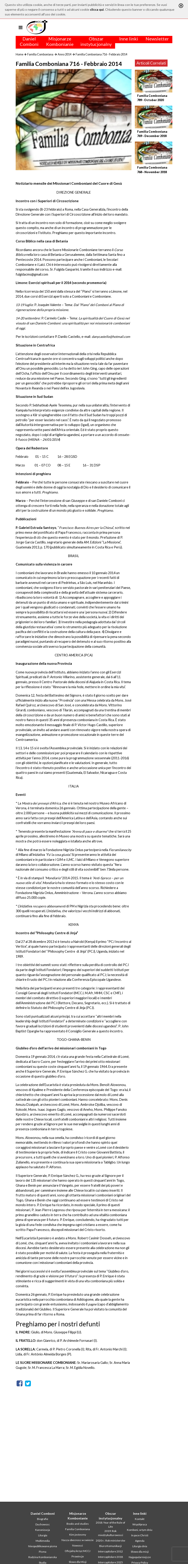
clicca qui (97, 9)
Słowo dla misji (140, 1551)
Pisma (42, 1551)
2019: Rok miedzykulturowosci (110, 1533)
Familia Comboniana (40, 54)
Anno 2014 (64, 54)
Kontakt (139, 1519)
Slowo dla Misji (78, 1562)
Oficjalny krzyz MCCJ (77, 1551)
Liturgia (42, 1535)
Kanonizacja (42, 1530)
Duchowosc (42, 1524)
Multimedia (43, 1540)
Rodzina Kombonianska (42, 1557)
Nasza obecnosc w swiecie (78, 1540)
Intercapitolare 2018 (110, 1557)
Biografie (42, 1519)
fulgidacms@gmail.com (32, 274)
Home (19, 54)
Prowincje (78, 1556)
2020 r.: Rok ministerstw (110, 1540)
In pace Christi (139, 1535)
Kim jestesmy (77, 1534)
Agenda (139, 1540)
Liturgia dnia (139, 1546)
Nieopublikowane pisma (42, 1546)
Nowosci (77, 1545)
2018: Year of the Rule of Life (110, 1524)
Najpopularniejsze (140, 1557)
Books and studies (78, 1523)
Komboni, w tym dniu (139, 1530)
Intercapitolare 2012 (110, 1551)
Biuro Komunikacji (110, 1546)
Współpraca (139, 1524)
